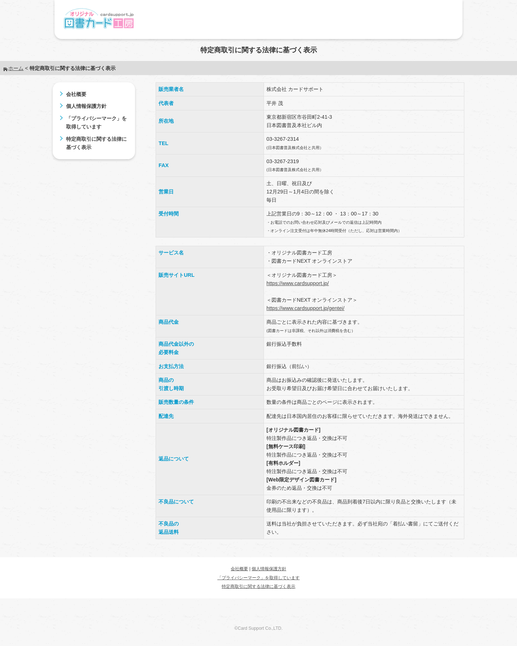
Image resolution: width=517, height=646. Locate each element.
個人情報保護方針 (86, 106)
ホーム (15, 68)
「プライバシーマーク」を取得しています (258, 577)
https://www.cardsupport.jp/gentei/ (305, 308)
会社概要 (76, 94)
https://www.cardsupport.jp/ (297, 283)
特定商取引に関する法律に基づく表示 (258, 586)
